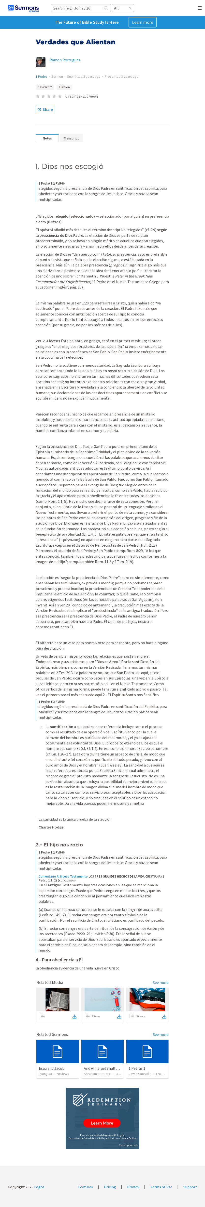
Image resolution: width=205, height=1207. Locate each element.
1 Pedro (41, 76)
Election (64, 87)
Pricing (110, 1186)
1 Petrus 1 (137, 1068)
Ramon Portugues (64, 59)
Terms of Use (161, 1186)
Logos (38, 1186)
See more (161, 982)
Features (85, 1186)
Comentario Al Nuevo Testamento (63, 876)
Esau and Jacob (51, 1068)
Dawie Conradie (140, 1073)
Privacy (133, 1186)
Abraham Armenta (97, 1073)
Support (190, 1186)
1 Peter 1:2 (45, 87)
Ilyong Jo (45, 1073)
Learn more (142, 22)
